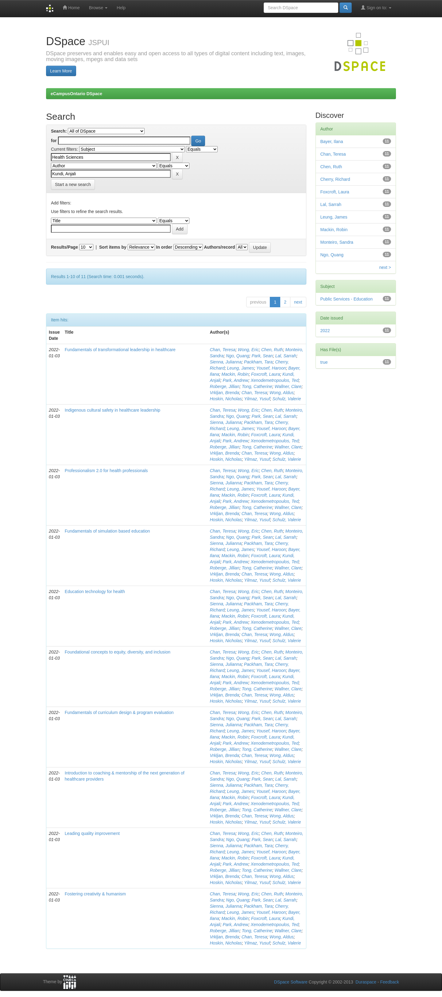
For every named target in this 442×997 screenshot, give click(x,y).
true (324, 362)
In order (164, 247)
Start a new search (73, 184)
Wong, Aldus (281, 392)
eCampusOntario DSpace (76, 93)
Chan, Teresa (222, 349)
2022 (325, 330)
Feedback (389, 982)
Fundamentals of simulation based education (107, 531)
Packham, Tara (258, 361)
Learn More (61, 70)
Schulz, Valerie (287, 398)
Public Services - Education (346, 299)
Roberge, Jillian (224, 386)
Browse (98, 7)
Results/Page (64, 247)
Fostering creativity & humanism (95, 893)
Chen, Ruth (272, 349)
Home (71, 7)
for (54, 140)
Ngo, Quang (237, 355)
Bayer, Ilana (331, 141)
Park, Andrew (235, 380)
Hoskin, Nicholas (226, 398)
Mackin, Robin (235, 374)
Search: (59, 131)
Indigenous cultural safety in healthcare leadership (112, 410)
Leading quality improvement (92, 833)
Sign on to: (376, 7)
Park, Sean (262, 355)
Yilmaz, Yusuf (257, 398)
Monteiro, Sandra (336, 242)
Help (121, 7)
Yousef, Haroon (271, 368)
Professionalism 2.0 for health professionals (106, 470)
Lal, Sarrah (285, 355)
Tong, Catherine (257, 386)
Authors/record (219, 247)
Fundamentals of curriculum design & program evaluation (119, 712)
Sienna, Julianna (226, 361)
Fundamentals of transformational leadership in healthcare (120, 349)
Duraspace (365, 982)
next (298, 302)
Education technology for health (95, 591)
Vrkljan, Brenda (224, 392)
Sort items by (112, 247)
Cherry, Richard (335, 179)
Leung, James (240, 368)
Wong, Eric (248, 349)
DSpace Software (291, 982)
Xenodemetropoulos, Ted (275, 380)
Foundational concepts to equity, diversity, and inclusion (117, 652)
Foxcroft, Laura (265, 374)
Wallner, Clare (288, 386)
